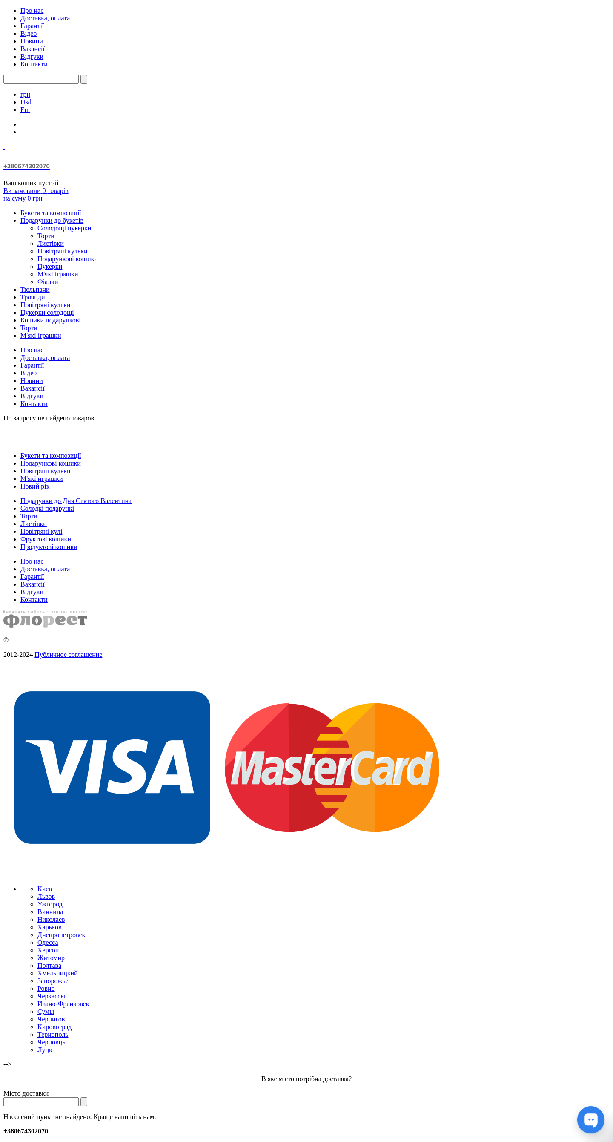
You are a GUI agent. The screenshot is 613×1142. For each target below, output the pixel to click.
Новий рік (34, 486)
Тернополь (52, 1034)
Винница (50, 911)
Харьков (49, 927)
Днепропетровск (61, 934)
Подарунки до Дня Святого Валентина (76, 500)
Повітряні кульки (62, 251)
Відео (28, 33)
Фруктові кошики (45, 539)
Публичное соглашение (68, 654)
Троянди (32, 297)
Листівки (50, 243)
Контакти (34, 64)
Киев (44, 888)
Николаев (51, 919)
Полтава (49, 965)
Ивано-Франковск (63, 1003)
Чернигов (51, 1019)
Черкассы (51, 996)
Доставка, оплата (45, 18)
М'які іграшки (57, 274)
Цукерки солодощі (47, 312)
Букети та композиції (50, 212)
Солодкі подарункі (47, 508)
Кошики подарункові (50, 320)
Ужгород (50, 904)
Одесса (47, 942)
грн (25, 94)
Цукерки (49, 266)
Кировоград (54, 1026)
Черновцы (52, 1042)
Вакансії (32, 48)
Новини (31, 41)
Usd (26, 102)
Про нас (31, 10)
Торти (45, 235)
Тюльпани (35, 289)
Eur (25, 109)
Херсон (48, 950)
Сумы (45, 1011)
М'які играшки (41, 478)
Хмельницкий (57, 973)
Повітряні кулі (41, 531)
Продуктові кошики (48, 546)
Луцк (44, 1049)
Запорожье (53, 980)
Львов (46, 896)
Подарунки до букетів (51, 220)
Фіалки (47, 281)
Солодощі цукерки (64, 228)
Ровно (46, 988)
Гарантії (32, 25)
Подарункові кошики (67, 258)
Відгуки (31, 56)
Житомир (51, 957)
